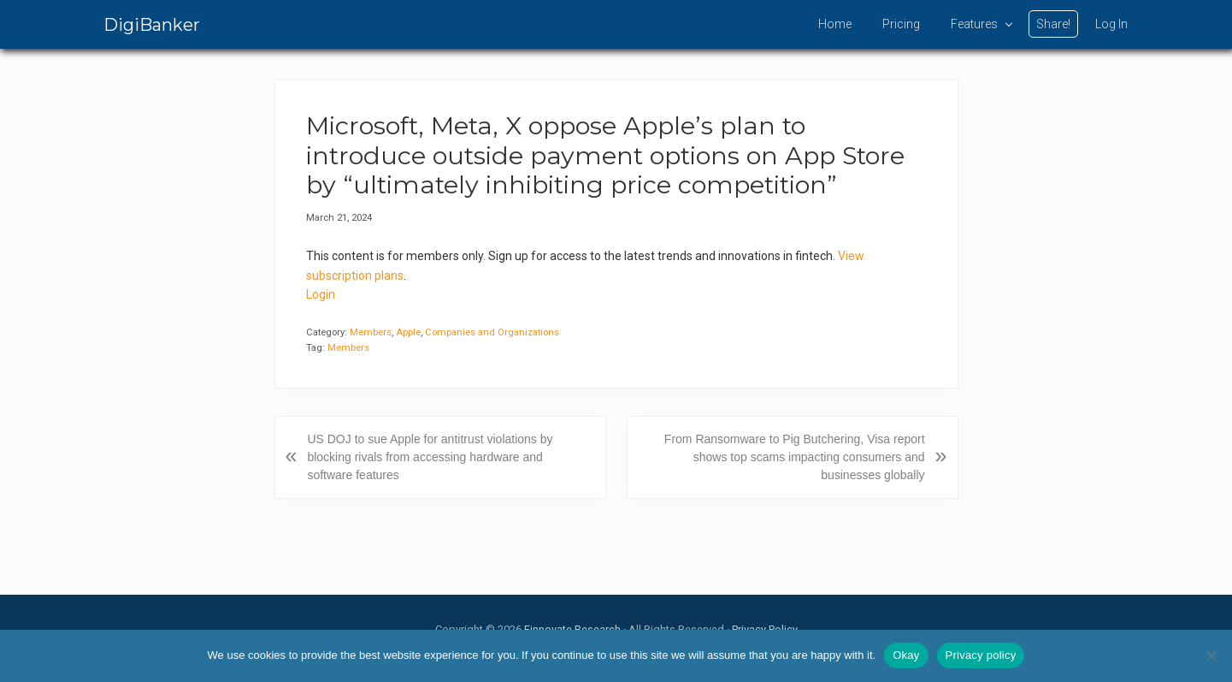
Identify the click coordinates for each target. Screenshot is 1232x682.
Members (371, 332)
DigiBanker (151, 25)
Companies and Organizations (492, 332)
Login (320, 294)
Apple (408, 332)
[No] (1210, 655)
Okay (906, 655)
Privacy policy (981, 655)
